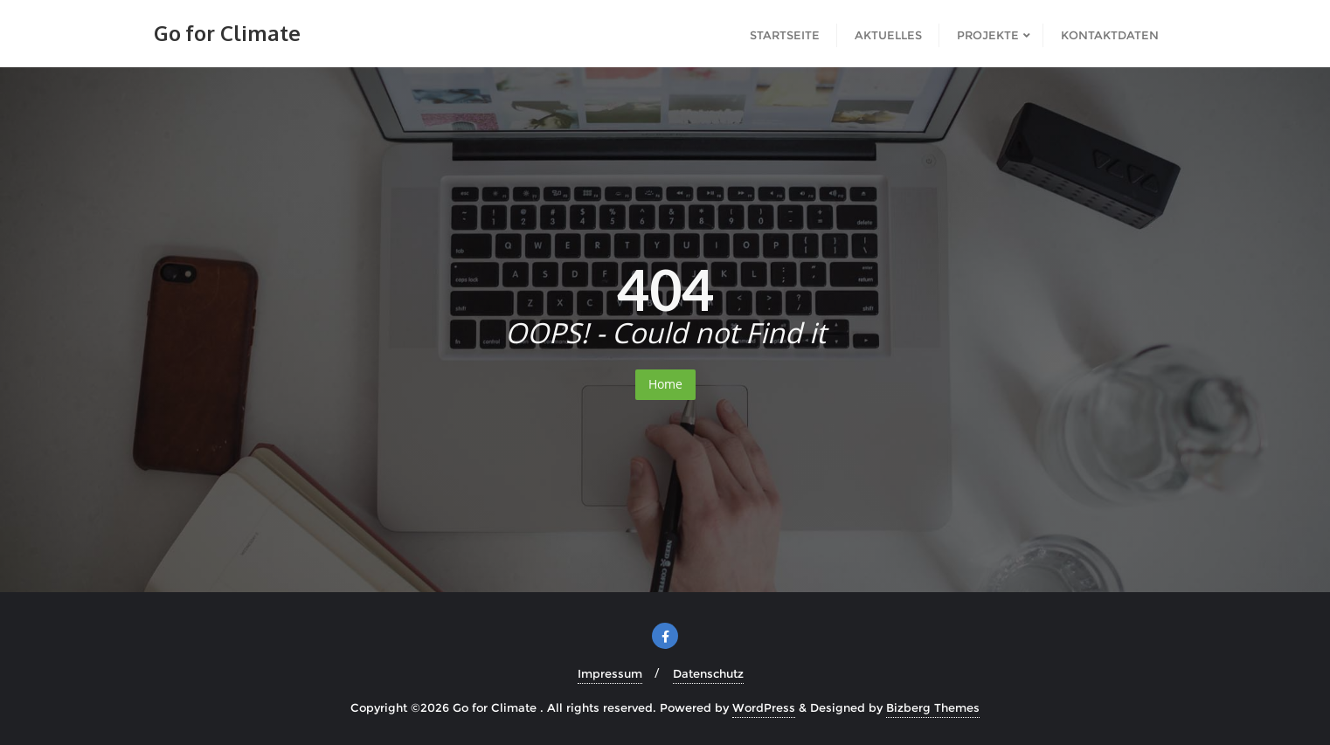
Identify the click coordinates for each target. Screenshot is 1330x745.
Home (665, 384)
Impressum (610, 673)
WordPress (763, 707)
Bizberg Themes (933, 707)
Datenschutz (708, 673)
